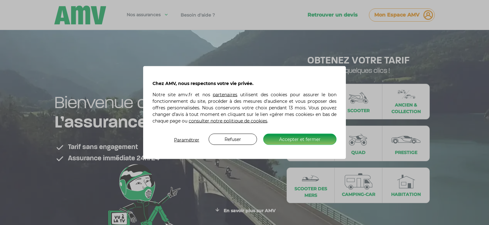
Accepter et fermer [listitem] (300, 139)
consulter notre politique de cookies (228, 121)
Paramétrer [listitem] (186, 140)
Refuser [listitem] (233, 139)
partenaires (225, 95)
